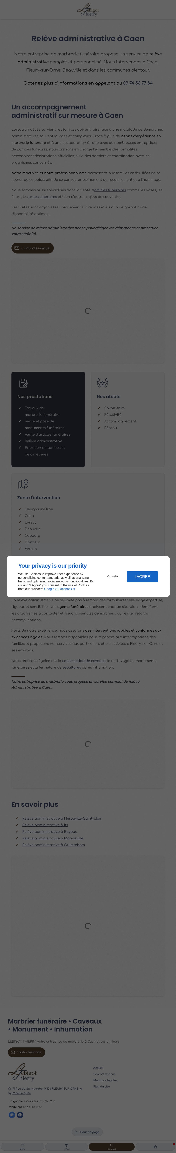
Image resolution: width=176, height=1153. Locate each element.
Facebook (65, 589)
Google (49, 589)
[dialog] (88, 576)
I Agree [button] (142, 576)
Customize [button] (112, 576)
